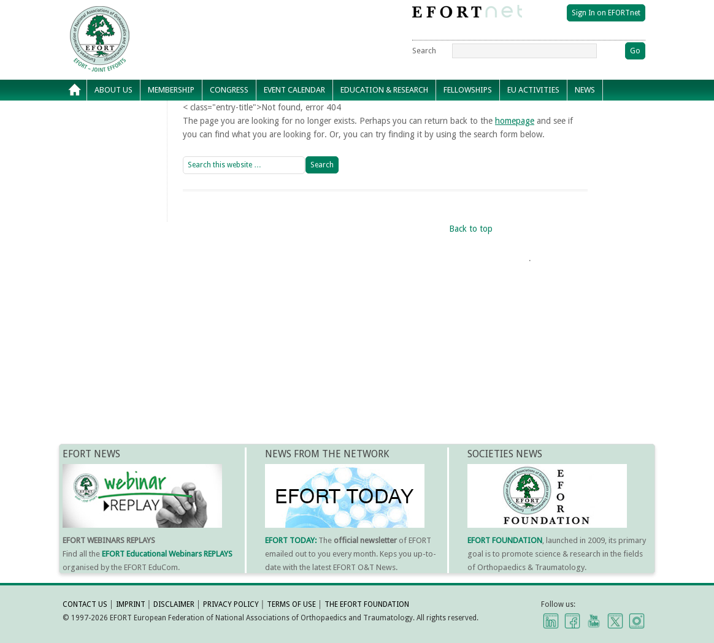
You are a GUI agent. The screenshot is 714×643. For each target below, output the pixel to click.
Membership (171, 89)
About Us (113, 89)
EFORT (170, 14)
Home (75, 90)
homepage (514, 121)
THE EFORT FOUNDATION (366, 604)
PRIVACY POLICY (231, 604)
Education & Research (384, 89)
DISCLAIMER (173, 604)
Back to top (471, 229)
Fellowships (467, 89)
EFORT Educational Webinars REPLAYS (167, 553)
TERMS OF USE (291, 604)
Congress (229, 89)
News (585, 89)
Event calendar (294, 89)
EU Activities (533, 89)
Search (424, 50)
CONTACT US (85, 604)
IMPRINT (130, 604)
